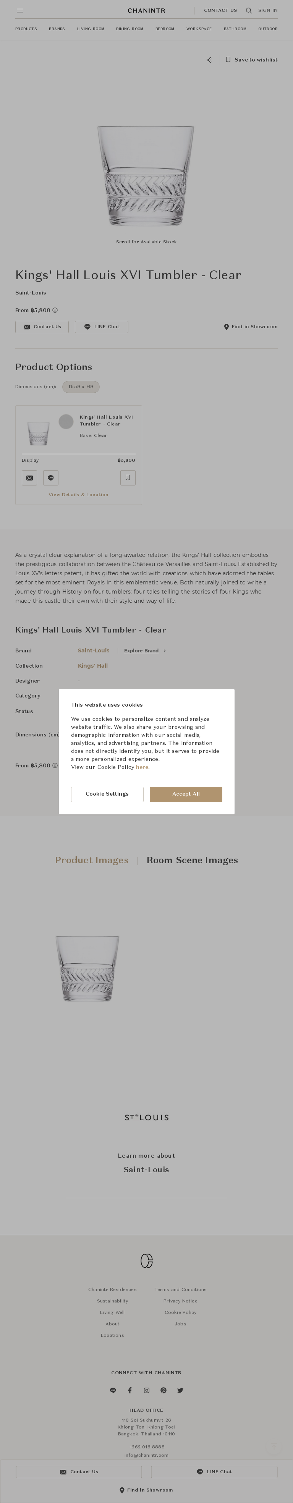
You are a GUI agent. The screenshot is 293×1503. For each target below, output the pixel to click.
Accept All (186, 794)
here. (143, 767)
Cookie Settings (107, 794)
